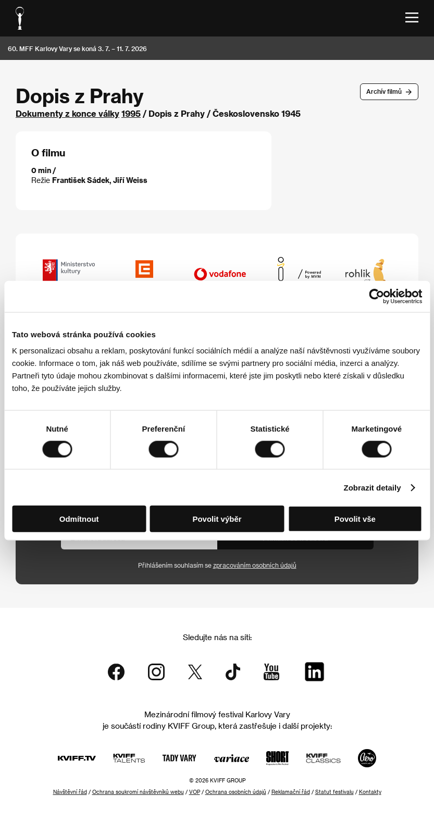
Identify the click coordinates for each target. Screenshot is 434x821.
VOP (194, 792)
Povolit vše (355, 518)
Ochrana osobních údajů (235, 792)
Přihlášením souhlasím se (217, 565)
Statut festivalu (334, 792)
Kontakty (370, 792)
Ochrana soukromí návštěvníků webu (138, 792)
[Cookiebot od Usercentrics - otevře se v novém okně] (376, 296)
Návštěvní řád (70, 792)
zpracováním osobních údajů (254, 565)
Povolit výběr (216, 518)
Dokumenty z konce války (67, 113)
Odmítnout (79, 518)
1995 (131, 113)
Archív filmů (384, 91)
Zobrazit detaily (372, 487)
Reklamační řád (290, 792)
